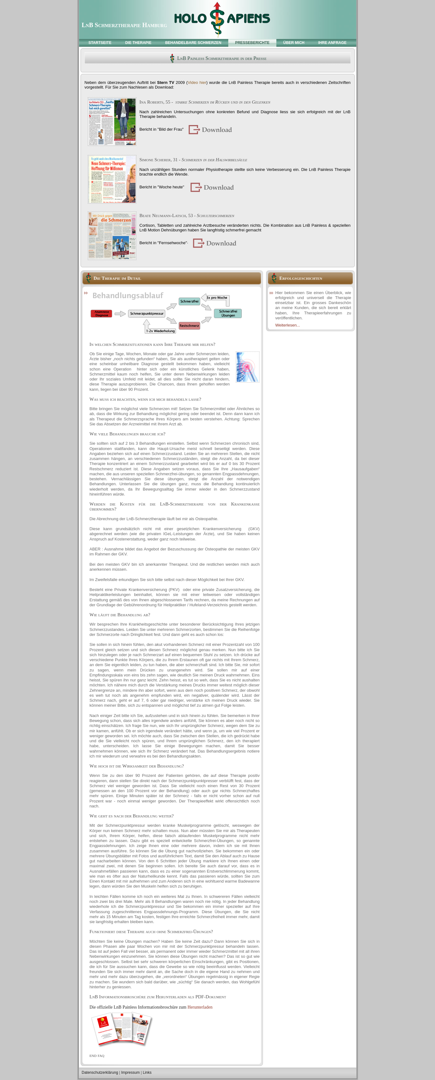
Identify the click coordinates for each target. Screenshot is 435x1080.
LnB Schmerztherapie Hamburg (124, 25)
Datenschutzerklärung (100, 1072)
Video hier (197, 82)
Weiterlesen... (287, 325)
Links (147, 1072)
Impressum (130, 1072)
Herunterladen (199, 1007)
